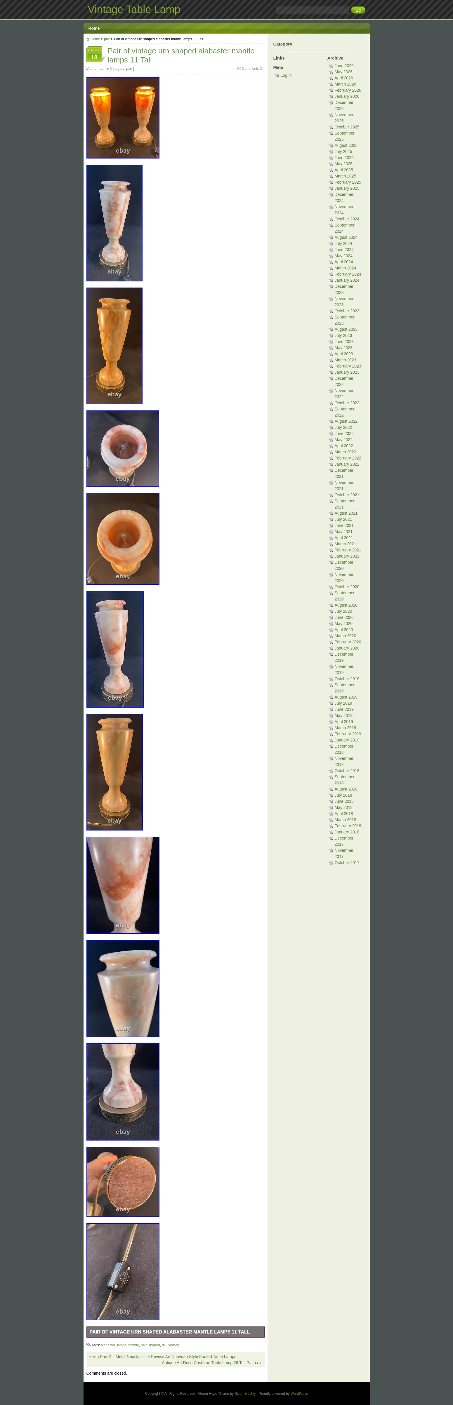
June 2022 (344, 433)
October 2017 (347, 862)
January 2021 (347, 556)
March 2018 (345, 819)
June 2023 (344, 341)
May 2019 (344, 715)
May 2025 (344, 163)
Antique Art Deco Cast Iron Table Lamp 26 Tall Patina (210, 1362)
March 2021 (345, 544)
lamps (121, 1345)
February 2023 (348, 366)
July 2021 (343, 519)
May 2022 (344, 439)
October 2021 (347, 494)
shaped (154, 1345)
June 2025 (344, 157)
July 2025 (343, 151)
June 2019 (344, 709)
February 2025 (348, 182)
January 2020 (347, 648)
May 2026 (344, 71)
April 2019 (344, 721)
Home (94, 28)
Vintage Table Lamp (134, 9)
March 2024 (345, 268)
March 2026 (345, 84)
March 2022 (345, 452)
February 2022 (348, 458)
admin (104, 69)
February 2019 (348, 734)
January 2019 (347, 740)
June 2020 (344, 617)
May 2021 (344, 531)
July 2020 (343, 611)
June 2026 (344, 65)
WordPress (299, 1394)
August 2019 (346, 697)
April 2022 (344, 445)
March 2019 (345, 727)
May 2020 (344, 623)
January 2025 (347, 188)
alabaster (108, 1345)
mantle (134, 1345)
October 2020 (347, 586)
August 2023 (346, 329)
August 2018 (346, 789)
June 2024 (344, 249)
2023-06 (94, 55)
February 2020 (348, 642)
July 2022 (343, 427)
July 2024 (343, 243)
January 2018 (347, 832)
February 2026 (348, 90)
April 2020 (344, 629)
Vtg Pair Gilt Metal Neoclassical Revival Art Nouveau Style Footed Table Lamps (164, 1356)
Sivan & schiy (245, 1394)
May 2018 (344, 807)
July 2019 (343, 703)
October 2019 (347, 678)
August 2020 (346, 605)
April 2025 (344, 170)
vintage (174, 1345)
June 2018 (344, 801)
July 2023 (343, 335)
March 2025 (345, 176)
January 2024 (347, 280)
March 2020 (345, 635)
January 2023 (347, 372)
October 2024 (347, 219)
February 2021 (348, 550)
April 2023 (344, 353)
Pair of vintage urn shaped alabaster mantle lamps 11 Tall (170, 1331)
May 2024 (344, 255)
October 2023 (347, 311)
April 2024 (344, 262)
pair (107, 39)
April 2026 (344, 78)
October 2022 (347, 403)
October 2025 (347, 127)
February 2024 (348, 274)
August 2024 (346, 237)
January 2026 (347, 96)
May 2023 (344, 347)
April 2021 (344, 537)
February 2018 (348, 825)
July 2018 (343, 795)
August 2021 (346, 513)
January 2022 (347, 464)
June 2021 (344, 525)
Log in (286, 75)
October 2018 (347, 770)
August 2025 (346, 145)
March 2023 (345, 360)
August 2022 (346, 421)
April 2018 (344, 813)
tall (164, 1345)
